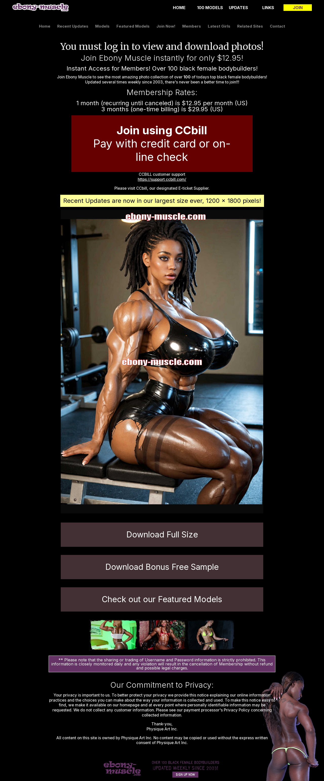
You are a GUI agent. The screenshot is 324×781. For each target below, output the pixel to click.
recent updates (72, 26)
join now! (165, 26)
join (298, 7)
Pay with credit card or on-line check (162, 143)
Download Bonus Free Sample (162, 567)
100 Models (210, 7)
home (179, 7)
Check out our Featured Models (162, 599)
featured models (133, 26)
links (268, 7)
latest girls (219, 26)
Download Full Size (162, 534)
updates (238, 7)
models (102, 26)
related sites (250, 26)
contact (277, 26)
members (191, 26)
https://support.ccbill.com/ (162, 179)
